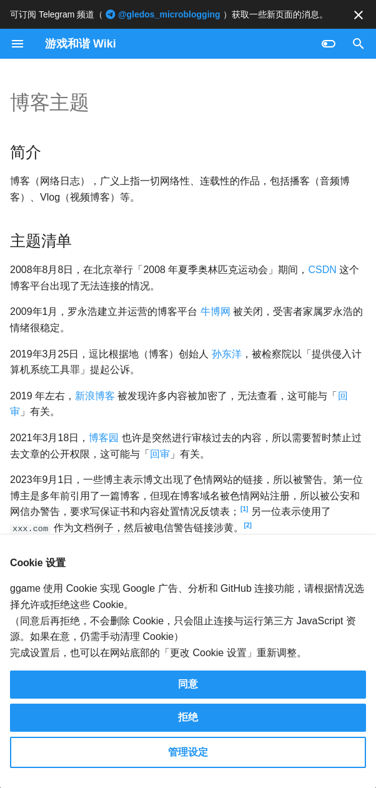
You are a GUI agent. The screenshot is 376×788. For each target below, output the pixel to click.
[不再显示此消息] (358, 14)
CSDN (322, 269)
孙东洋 (227, 354)
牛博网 (215, 311)
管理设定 (188, 752)
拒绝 (188, 717)
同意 (188, 684)
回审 (160, 454)
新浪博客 (95, 396)
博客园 (104, 437)
